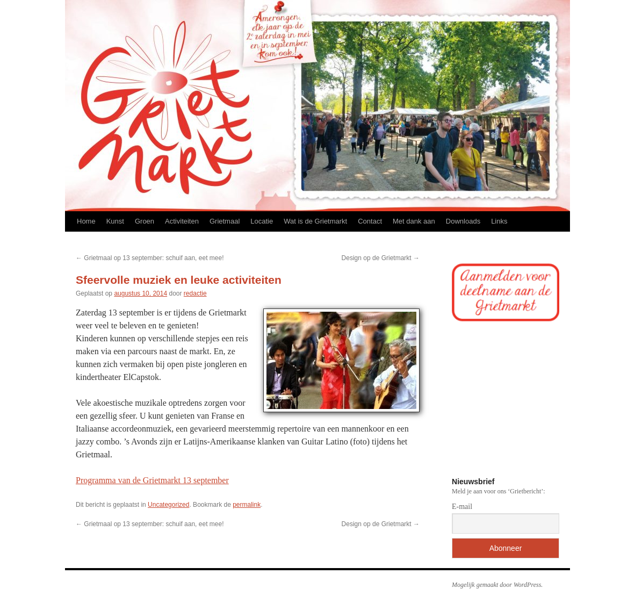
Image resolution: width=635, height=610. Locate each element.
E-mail (462, 507)
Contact (370, 221)
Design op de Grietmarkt (381, 258)
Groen (144, 221)
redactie (195, 293)
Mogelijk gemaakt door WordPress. (497, 585)
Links (499, 221)
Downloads (463, 221)
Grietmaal (225, 221)
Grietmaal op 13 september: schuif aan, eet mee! (149, 258)
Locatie (261, 221)
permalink (247, 504)
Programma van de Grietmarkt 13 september (152, 480)
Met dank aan (414, 221)
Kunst (115, 221)
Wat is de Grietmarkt (315, 221)
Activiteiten (182, 221)
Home (86, 221)
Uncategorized (168, 504)
